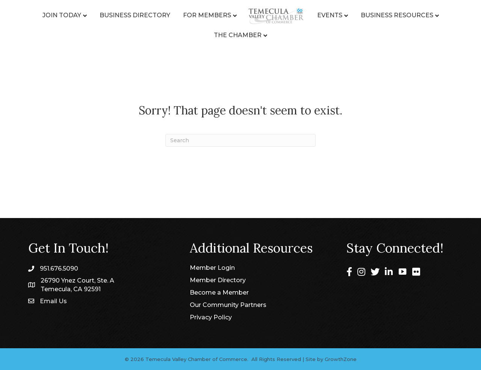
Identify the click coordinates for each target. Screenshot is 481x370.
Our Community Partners (228, 304)
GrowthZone (341, 359)
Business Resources (397, 15)
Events (329, 15)
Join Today (61, 15)
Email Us (53, 301)
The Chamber (238, 35)
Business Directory (135, 15)
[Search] (240, 140)
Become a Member (219, 292)
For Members (207, 15)
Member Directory (218, 280)
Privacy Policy (211, 317)
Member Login (212, 267)
